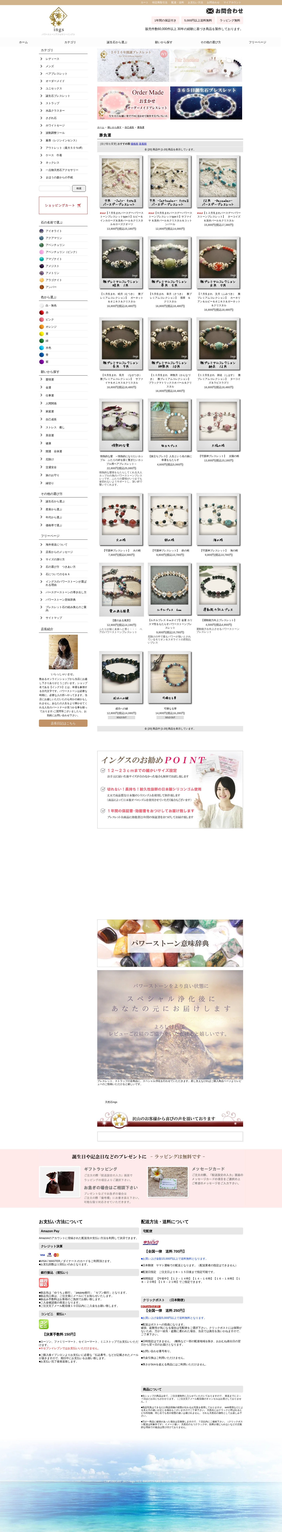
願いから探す (164, 42)
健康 (48, 443)
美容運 (50, 435)
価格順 (134, 143)
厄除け (50, 459)
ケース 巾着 (54, 155)
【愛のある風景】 (122, 620)
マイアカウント (232, 2)
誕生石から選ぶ (117, 42)
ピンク (50, 319)
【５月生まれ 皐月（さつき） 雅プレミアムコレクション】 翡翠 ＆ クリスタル (171, 297)
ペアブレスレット (56, 73)
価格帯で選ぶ (54, 525)
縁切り (50, 483)
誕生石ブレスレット (58, 95)
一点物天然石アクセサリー (62, 170)
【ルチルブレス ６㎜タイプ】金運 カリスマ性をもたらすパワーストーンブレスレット (170, 624)
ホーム (23, 42)
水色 (48, 347)
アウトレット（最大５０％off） (65, 147)
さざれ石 (51, 118)
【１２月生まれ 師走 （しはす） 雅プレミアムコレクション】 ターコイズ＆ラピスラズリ (219, 379)
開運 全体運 (54, 451)
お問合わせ (213, 2)
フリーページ (257, 42)
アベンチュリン (55, 244)
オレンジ (51, 326)
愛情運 (50, 379)
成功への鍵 (121, 708)
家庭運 (50, 411)
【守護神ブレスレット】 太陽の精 (219, 456)
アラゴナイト (54, 280)
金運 (48, 387)
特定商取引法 (159, 2)
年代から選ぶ (54, 517)
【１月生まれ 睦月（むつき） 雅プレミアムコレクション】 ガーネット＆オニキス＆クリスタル (121, 297)
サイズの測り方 (55, 559)
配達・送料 (177, 2)
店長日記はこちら (63, 723)
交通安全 (51, 467)
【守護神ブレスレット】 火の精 (122, 550)
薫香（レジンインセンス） (62, 140)
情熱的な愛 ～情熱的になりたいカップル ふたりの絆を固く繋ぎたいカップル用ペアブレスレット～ (121, 460)
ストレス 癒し (55, 427)
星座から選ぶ (54, 509)
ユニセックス (54, 88)
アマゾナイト (54, 258)
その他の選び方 (211, 42)
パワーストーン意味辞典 (61, 599)
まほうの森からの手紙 (59, 177)
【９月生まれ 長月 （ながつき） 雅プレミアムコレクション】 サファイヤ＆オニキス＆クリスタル (122, 379)
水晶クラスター (55, 110)
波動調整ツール (55, 132)
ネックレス (52, 162)
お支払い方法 (195, 2)
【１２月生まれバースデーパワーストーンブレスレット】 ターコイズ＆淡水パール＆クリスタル (219, 216)
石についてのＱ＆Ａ (58, 574)
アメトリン (52, 273)
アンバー (51, 287)
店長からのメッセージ (59, 551)
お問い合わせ (62, 715)
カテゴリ (70, 42)
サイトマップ (54, 617)
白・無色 (51, 305)
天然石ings (111, 1102)
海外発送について (56, 544)
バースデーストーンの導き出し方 (66, 592)
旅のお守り (52, 475)
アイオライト (54, 230)
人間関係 (51, 403)
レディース (52, 58)
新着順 (143, 143)
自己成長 (51, 419)
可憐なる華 (170, 708)
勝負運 (140, 127)
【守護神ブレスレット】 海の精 (219, 550)
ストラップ (52, 103)
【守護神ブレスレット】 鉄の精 (170, 550)
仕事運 (50, 395)
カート (144, 2)
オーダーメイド (55, 81)
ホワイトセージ (55, 125)
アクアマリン (54, 237)
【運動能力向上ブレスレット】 (218, 620)
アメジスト (52, 266)
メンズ (50, 66)
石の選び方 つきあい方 (61, 566)
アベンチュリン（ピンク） (62, 251)
